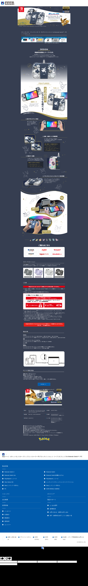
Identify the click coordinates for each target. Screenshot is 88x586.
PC (5, 488)
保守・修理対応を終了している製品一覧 (61, 515)
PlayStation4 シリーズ (10, 478)
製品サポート (51, 499)
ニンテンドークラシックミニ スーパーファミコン (60, 482)
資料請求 (6, 521)
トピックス (6, 494)
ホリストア (51, 494)
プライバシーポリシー (25, 538)
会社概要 (5, 499)
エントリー (7, 524)
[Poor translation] (8, 559)
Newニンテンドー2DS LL (11, 485)
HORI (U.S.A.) (37, 538)
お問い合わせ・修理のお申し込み (59, 512)
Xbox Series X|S (8, 482)
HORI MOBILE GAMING (53, 488)
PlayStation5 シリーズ (52, 478)
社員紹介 (6, 514)
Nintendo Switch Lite (10, 475)
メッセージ (7, 511)
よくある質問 (53, 505)
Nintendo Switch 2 (9, 472)
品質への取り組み (12, 538)
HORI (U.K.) (46, 538)
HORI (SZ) (55, 538)
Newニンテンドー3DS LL (53, 485)
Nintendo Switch (50, 472)
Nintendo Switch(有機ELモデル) (54, 475)
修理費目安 (53, 508)
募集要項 (6, 518)
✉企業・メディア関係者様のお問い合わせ (73, 538)
